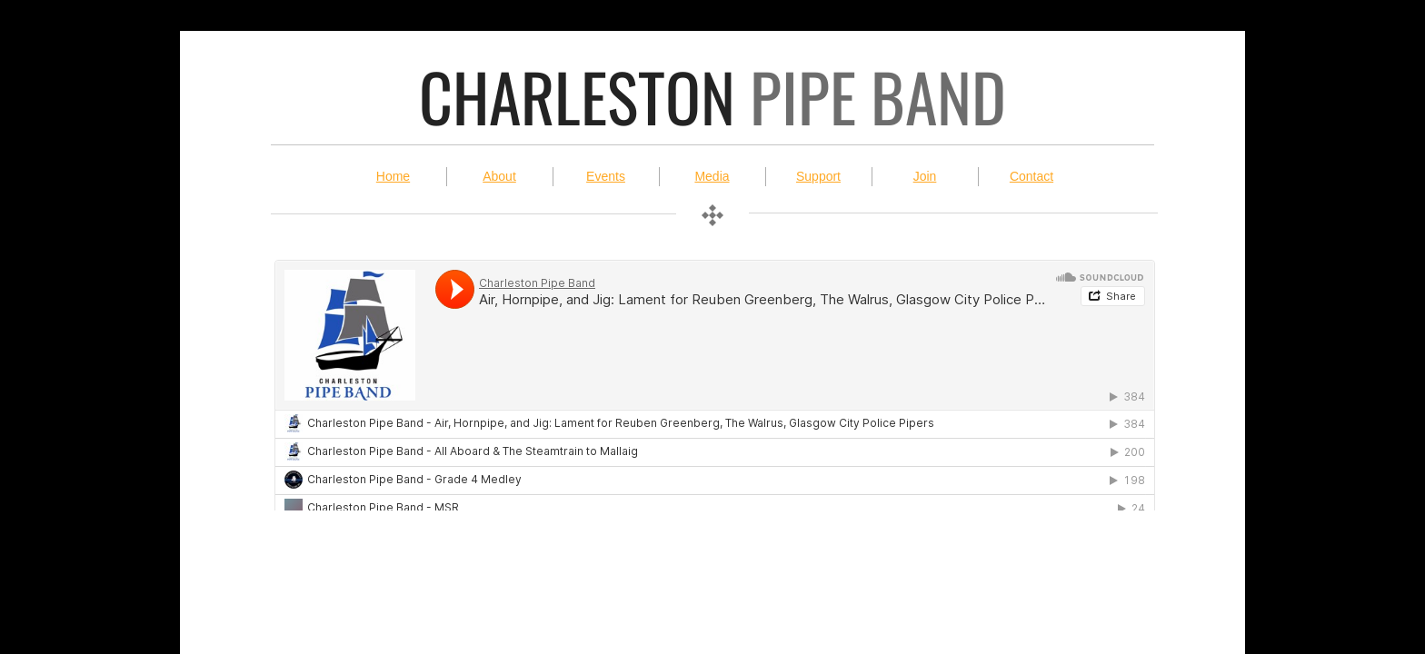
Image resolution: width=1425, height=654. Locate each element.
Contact (1031, 176)
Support (818, 176)
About (499, 176)
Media (711, 176)
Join (925, 176)
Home (393, 176)
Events (605, 176)
